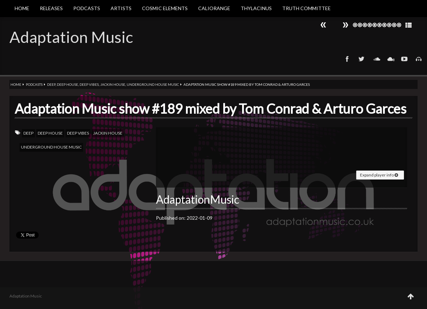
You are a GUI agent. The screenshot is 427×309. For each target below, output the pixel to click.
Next (323, 25)
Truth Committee (306, 8)
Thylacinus (256, 8)
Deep (51, 84)
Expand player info (379, 175)
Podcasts (86, 8)
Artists (121, 8)
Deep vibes (89, 84)
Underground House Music (153, 84)
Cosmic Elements (165, 8)
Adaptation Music (71, 37)
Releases (51, 8)
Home (22, 8)
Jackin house (112, 84)
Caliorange (214, 8)
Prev (345, 25)
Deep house (67, 84)
